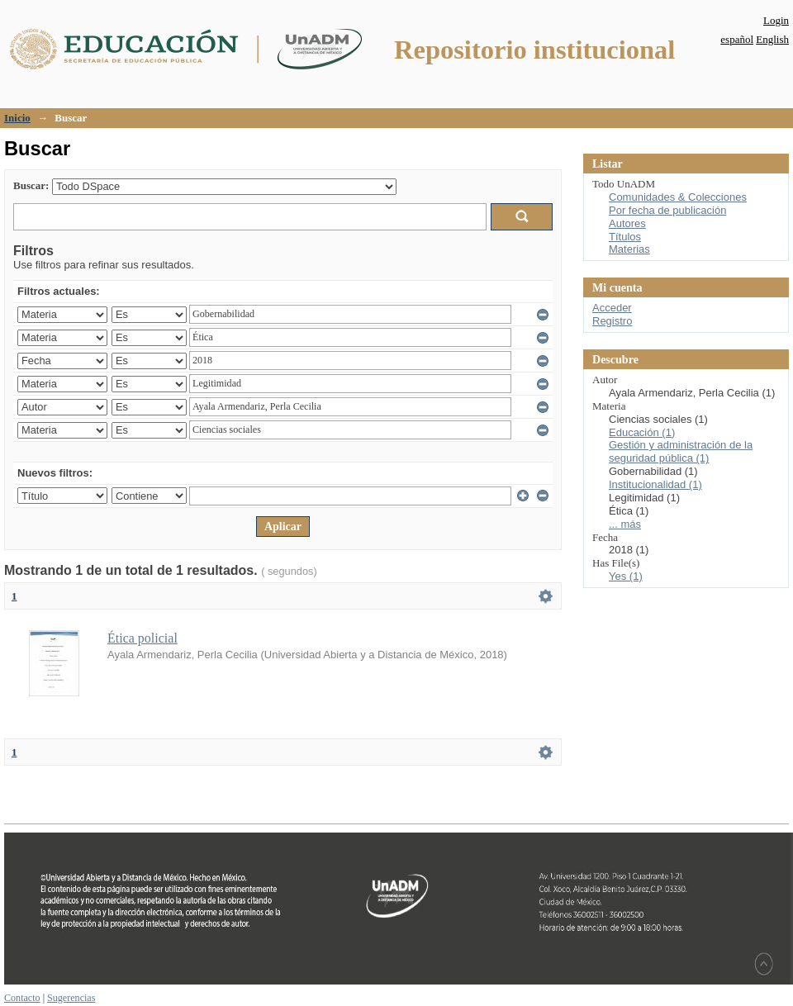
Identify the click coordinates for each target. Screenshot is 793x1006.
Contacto (22, 998)
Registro (612, 321)
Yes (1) (626, 576)
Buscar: (31, 185)
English (772, 39)
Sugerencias (71, 998)
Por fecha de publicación (667, 210)
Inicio (17, 118)
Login (776, 20)
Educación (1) (642, 432)
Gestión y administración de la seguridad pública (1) (681, 451)
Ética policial (142, 638)
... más (625, 524)
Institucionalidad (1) (655, 484)
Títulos (625, 236)
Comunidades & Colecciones (678, 197)
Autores (627, 223)
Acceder (612, 307)
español (736, 39)
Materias (629, 249)
